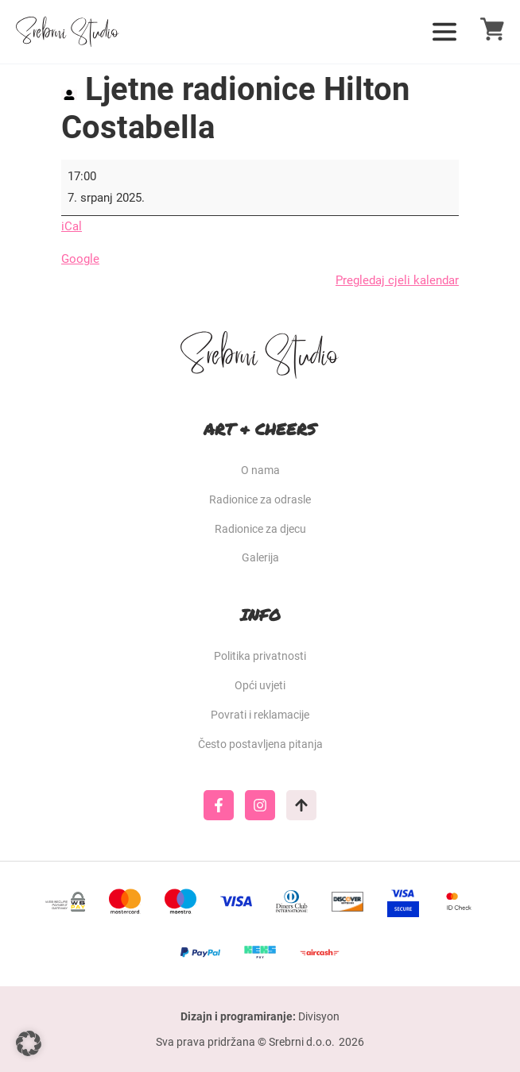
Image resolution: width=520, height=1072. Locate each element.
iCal (71, 226)
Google (80, 259)
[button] (28, 1043)
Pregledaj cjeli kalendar (397, 280)
